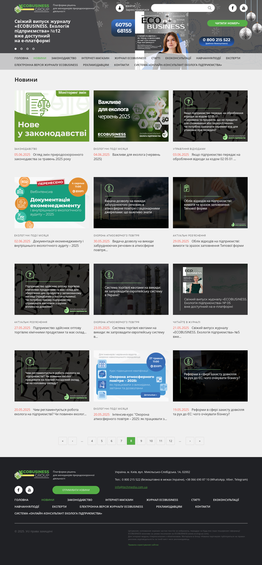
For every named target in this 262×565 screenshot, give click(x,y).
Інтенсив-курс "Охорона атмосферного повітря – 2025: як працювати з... (130, 416)
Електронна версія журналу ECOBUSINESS (46, 65)
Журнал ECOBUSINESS (130, 58)
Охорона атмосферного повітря (116, 235)
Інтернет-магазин (95, 58)
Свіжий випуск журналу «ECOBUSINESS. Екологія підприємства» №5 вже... (206, 332)
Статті (155, 58)
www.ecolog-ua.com (198, 533)
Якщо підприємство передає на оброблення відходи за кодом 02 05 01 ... (206, 156)
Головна (21, 58)
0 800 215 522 (131, 479)
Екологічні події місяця (111, 149)
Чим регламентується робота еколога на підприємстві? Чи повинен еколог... (50, 411)
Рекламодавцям (96, 65)
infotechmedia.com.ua (131, 487)
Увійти (130, 6)
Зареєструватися (137, 10)
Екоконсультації (178, 58)
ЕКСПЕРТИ (233, 58)
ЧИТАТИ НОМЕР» (227, 23)
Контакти (121, 65)
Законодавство (63, 58)
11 (160, 441)
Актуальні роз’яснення (189, 235)
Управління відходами (189, 149)
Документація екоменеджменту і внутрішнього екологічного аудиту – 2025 (48, 243)
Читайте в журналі (186, 322)
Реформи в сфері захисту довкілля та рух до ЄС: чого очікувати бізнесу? (208, 411)
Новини (39, 58)
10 (151, 441)
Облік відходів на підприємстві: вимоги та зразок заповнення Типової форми (208, 243)
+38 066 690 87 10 (197, 479)
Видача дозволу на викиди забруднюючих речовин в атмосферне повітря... (124, 245)
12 (170, 441)
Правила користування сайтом (143, 544)
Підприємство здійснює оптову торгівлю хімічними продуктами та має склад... (50, 330)
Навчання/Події (208, 58)
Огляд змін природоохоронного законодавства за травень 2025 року (48, 156)
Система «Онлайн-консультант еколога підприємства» (178, 65)
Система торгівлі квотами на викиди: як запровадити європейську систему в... (129, 332)
